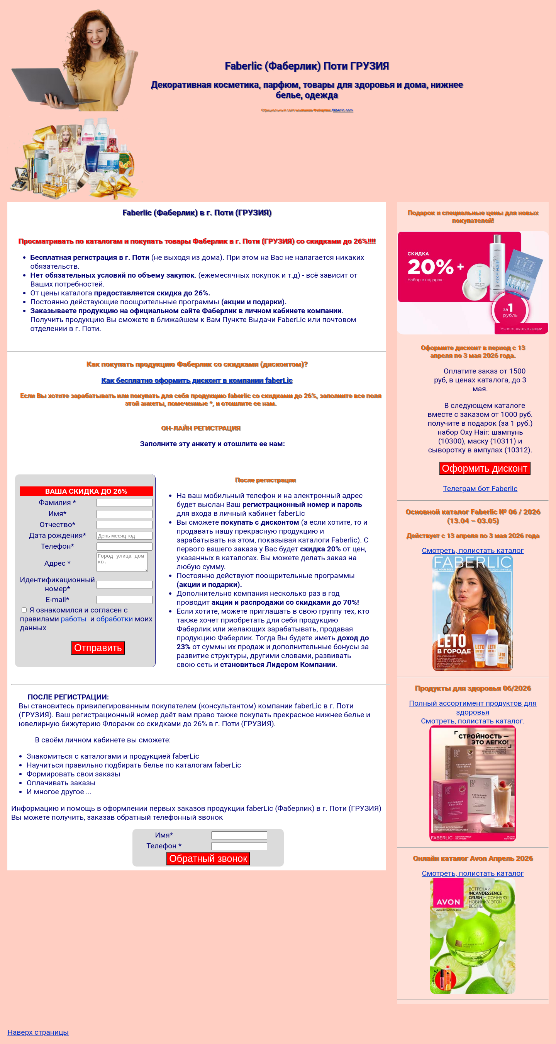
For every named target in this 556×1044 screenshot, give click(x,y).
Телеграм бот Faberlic (480, 488)
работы (74, 622)
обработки (115, 622)
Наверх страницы (38, 1032)
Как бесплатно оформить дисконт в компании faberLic (196, 380)
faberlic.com (342, 110)
